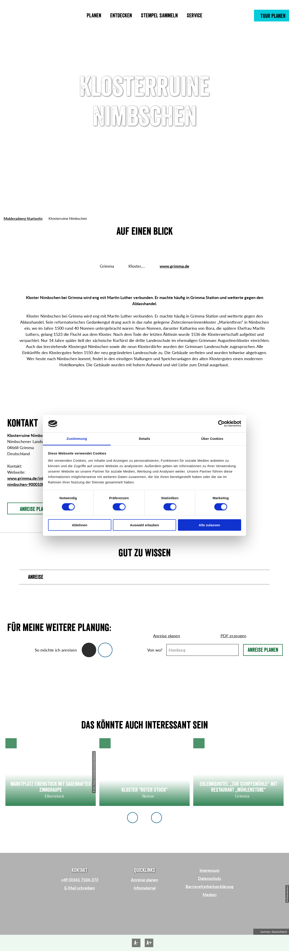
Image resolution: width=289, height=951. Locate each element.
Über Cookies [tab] (212, 439)
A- (136, 943)
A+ (149, 943)
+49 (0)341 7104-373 (79, 879)
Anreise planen (263, 650)
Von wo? (154, 649)
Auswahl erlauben (144, 525)
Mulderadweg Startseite (23, 218)
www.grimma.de (174, 266)
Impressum (209, 870)
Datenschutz (209, 878)
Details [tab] (144, 439)
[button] (271, 15)
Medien (210, 894)
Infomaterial (145, 887)
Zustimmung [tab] (77, 439)
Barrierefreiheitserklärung (209, 886)
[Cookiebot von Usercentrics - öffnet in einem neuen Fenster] (221, 423)
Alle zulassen (209, 525)
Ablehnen (79, 525)
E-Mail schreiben (79, 887)
